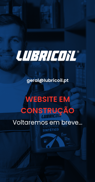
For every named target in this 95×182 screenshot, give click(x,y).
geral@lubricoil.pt (48, 80)
